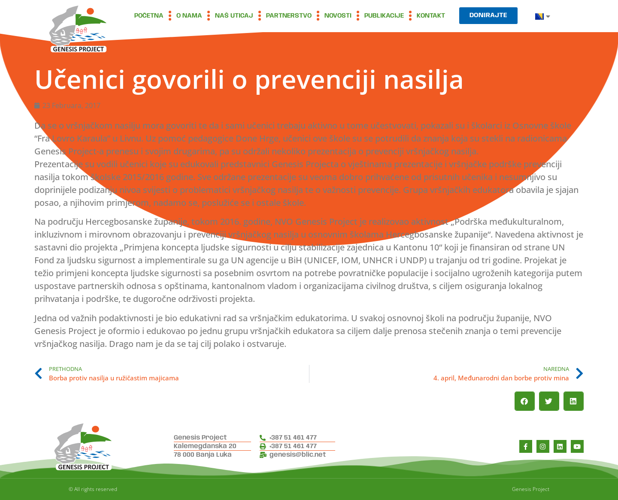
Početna (149, 15)
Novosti (337, 15)
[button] (525, 401)
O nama (189, 15)
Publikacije (384, 15)
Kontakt (431, 15)
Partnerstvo (289, 15)
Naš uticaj (234, 15)
